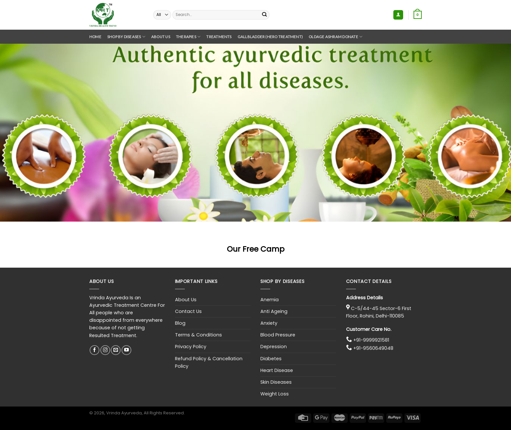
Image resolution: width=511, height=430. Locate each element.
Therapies (188, 37)
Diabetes (271, 358)
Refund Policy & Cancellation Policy (208, 362)
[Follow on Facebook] (94, 350)
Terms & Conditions (198, 335)
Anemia (269, 299)
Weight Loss (274, 394)
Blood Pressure (277, 335)
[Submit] (264, 15)
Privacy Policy (190, 346)
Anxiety (268, 323)
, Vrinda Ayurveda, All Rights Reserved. (144, 413)
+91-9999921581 (371, 340)
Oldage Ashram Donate (335, 37)
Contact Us (188, 311)
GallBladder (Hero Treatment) (270, 37)
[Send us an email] (116, 350)
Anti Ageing (273, 311)
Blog (180, 323)
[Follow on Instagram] (105, 350)
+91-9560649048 (373, 348)
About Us (160, 37)
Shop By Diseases (126, 37)
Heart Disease (276, 370)
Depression (273, 346)
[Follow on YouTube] (126, 350)
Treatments (218, 37)
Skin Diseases (276, 382)
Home (95, 37)
